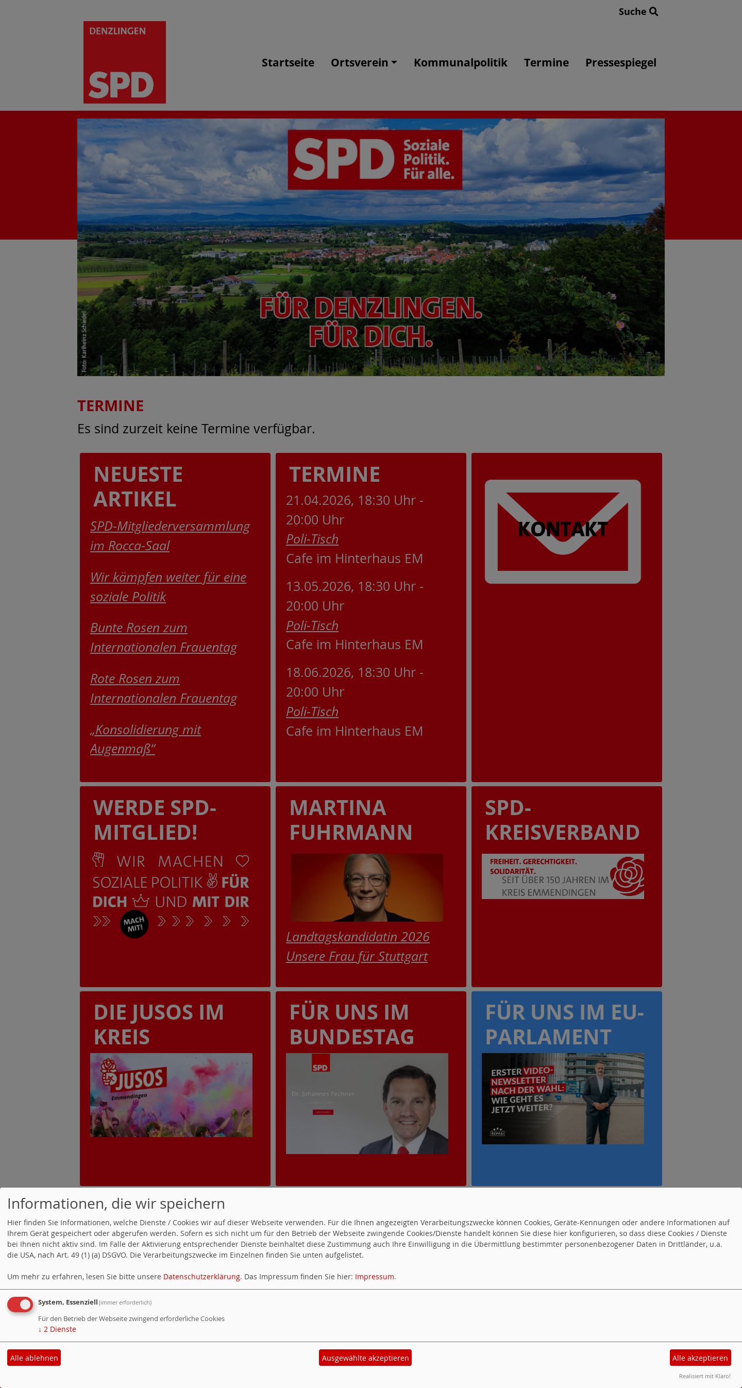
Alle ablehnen (34, 1358)
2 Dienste (57, 1329)
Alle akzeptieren (700, 1358)
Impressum (374, 1276)
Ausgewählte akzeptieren (365, 1358)
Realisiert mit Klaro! (705, 1376)
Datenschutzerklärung (201, 1276)
